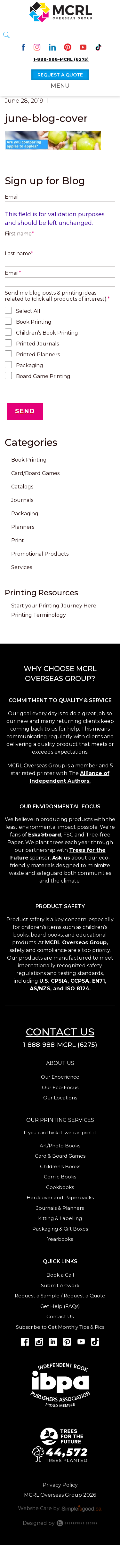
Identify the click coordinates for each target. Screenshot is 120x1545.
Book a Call (60, 1275)
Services (21, 567)
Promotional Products (39, 554)
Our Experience (60, 1077)
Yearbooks (60, 1239)
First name (19, 234)
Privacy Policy (60, 1485)
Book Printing (34, 322)
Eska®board (44, 835)
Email (12, 197)
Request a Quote (84, 1296)
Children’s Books (60, 1166)
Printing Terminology (38, 615)
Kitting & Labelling (60, 1218)
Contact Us (60, 1316)
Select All (28, 311)
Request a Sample (37, 1296)
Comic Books (60, 1177)
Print (17, 540)
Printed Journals (37, 344)
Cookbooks (60, 1187)
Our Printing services (60, 1120)
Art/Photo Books (60, 1146)
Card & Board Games (60, 1156)
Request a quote (60, 75)
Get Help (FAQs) (60, 1306)
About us (60, 1063)
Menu (60, 85)
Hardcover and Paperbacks (60, 1197)
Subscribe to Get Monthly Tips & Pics (60, 1327)
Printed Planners (38, 355)
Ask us (61, 858)
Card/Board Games (35, 473)
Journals (22, 500)
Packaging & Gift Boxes (60, 1229)
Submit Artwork (60, 1285)
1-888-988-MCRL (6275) (61, 59)
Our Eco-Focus (60, 1087)
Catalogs (22, 487)
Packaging (29, 365)
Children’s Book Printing (47, 333)
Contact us (60, 1032)
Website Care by (60, 1508)
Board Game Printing (43, 376)
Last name (19, 253)
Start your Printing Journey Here (53, 606)
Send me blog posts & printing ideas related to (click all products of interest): (57, 296)
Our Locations (60, 1098)
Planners (22, 527)
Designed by (60, 1523)
